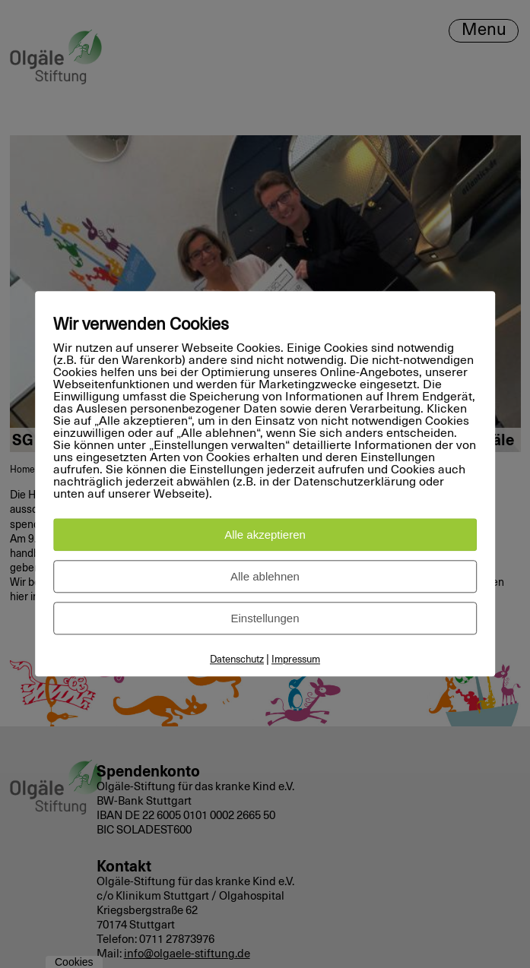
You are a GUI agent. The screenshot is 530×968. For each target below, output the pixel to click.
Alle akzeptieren (265, 535)
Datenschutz (237, 661)
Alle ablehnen (265, 577)
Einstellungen (264, 618)
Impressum (295, 661)
